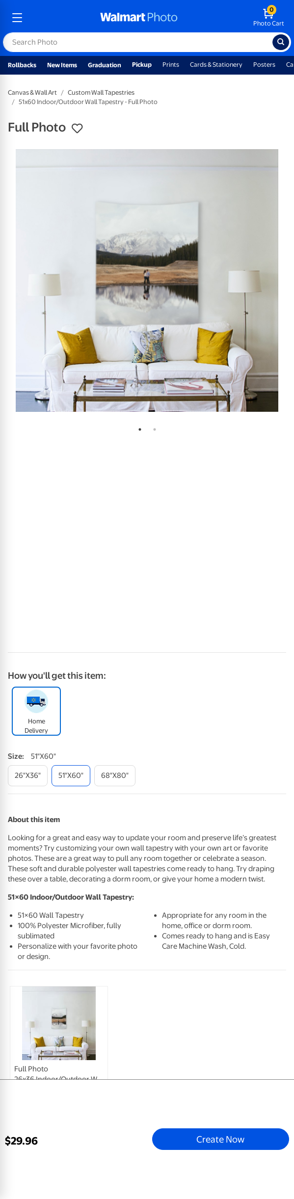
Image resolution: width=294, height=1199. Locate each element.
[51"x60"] (71, 775)
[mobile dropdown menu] (17, 17)
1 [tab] (138, 427)
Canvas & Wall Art (32, 92)
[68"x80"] (114, 775)
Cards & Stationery (216, 64)
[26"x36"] (28, 775)
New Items (62, 65)
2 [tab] (153, 427)
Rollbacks (22, 65)
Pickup (142, 64)
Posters (264, 64)
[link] (58, 1057)
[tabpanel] (147, 280)
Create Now (220, 1139)
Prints (170, 64)
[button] (77, 128)
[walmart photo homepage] (139, 17)
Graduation (104, 65)
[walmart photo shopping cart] (268, 17)
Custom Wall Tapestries (101, 92)
